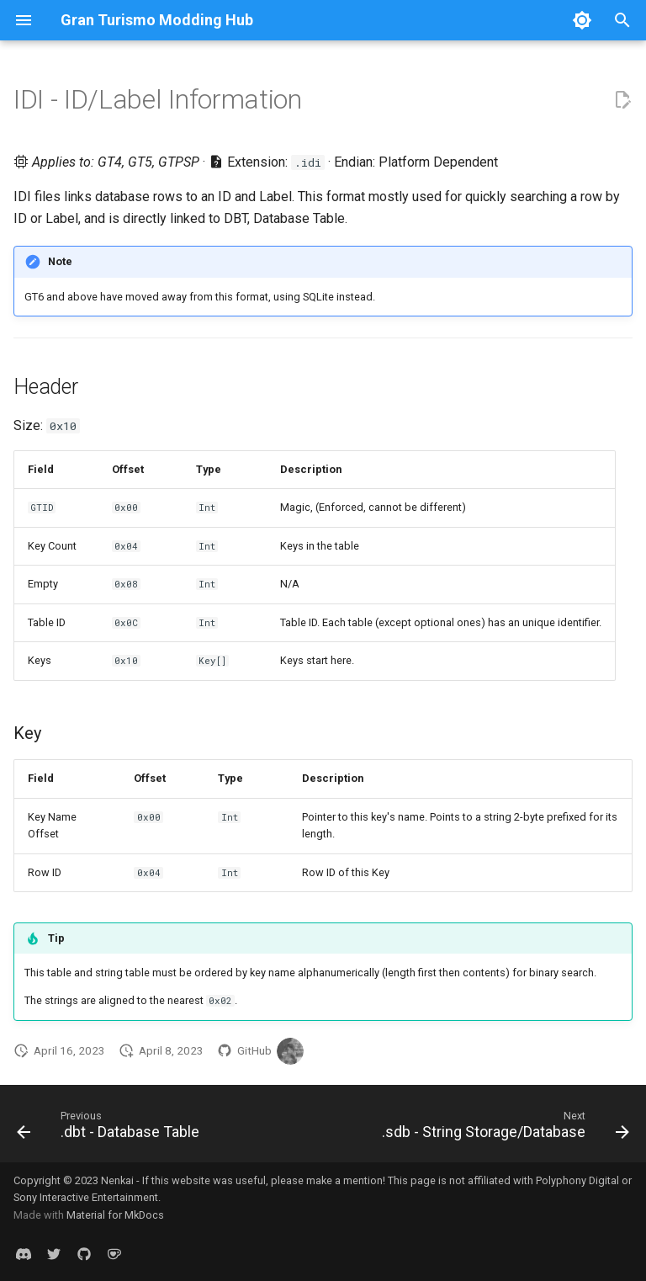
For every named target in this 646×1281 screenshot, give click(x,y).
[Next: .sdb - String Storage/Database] (503, 1128)
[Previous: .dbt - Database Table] (110, 1128)
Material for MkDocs (115, 1215)
